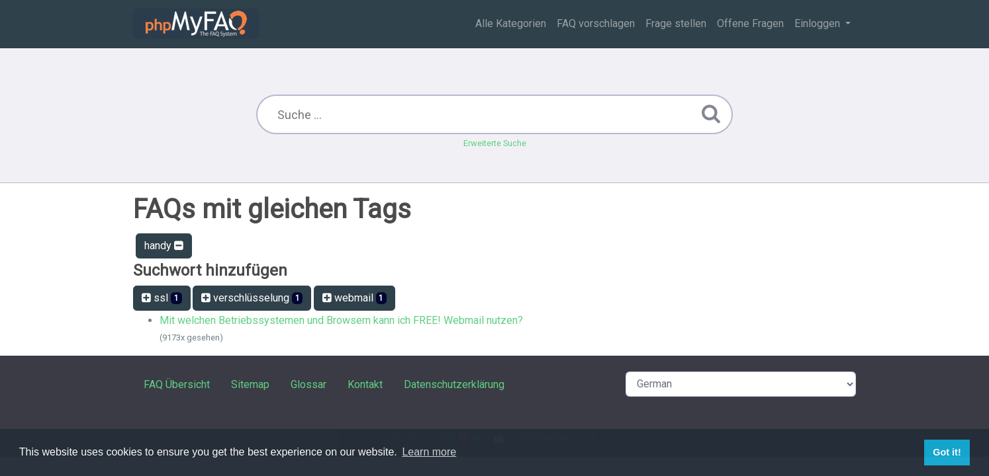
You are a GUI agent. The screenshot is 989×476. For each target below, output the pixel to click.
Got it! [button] (947, 452)
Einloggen (818, 23)
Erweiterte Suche (494, 143)
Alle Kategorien (510, 23)
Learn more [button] (429, 451)
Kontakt (365, 384)
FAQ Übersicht (177, 384)
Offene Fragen (750, 23)
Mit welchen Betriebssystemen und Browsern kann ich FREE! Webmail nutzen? (341, 320)
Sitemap (250, 384)
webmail (354, 298)
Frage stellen (675, 23)
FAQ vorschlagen (596, 23)
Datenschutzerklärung (454, 384)
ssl (162, 298)
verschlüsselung (252, 298)
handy (163, 245)
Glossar (308, 384)
